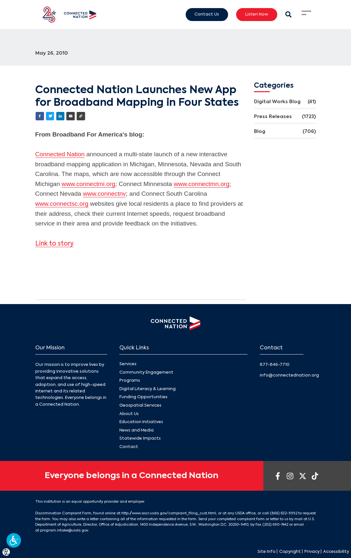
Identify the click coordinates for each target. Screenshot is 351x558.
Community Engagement (146, 372)
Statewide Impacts (140, 438)
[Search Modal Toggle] (288, 14)
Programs (129, 380)
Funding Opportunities (143, 397)
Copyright (290, 552)
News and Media (136, 430)
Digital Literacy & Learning (147, 389)
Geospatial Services (140, 405)
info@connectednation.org (289, 375)
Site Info (267, 552)
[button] (13, 540)
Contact (128, 447)
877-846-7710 (275, 365)
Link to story (54, 244)
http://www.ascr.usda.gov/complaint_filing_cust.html (168, 513)
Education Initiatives (141, 422)
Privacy (312, 552)
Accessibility (336, 552)
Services (128, 364)
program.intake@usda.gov (64, 530)
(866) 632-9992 (283, 513)
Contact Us (206, 14)
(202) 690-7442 (275, 524)
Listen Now (256, 14)
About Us (129, 414)
